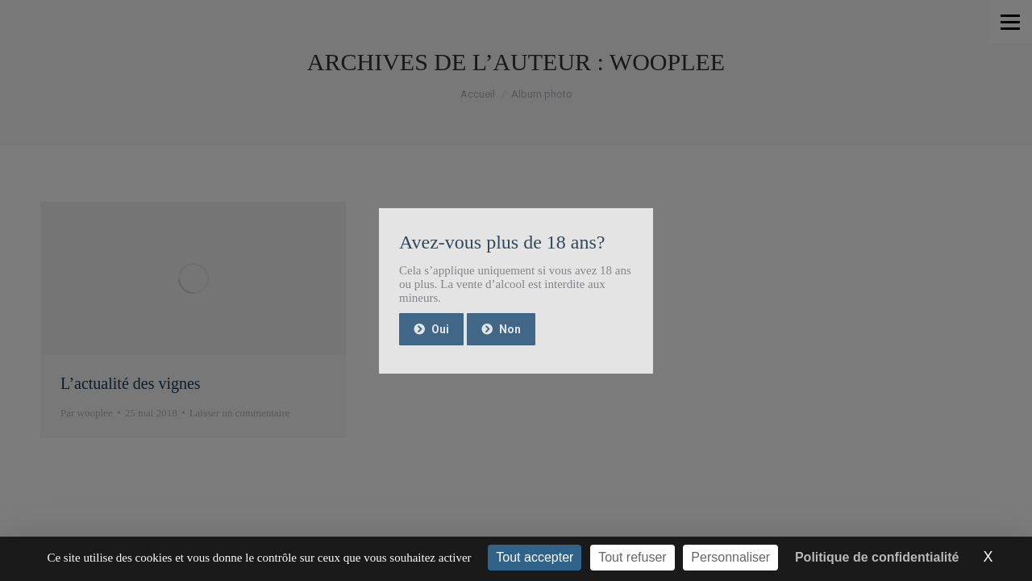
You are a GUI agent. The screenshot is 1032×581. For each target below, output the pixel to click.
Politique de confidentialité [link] (877, 557)
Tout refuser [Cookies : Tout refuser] (632, 557)
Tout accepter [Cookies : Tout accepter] (534, 557)
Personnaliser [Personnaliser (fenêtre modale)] (730, 557)
